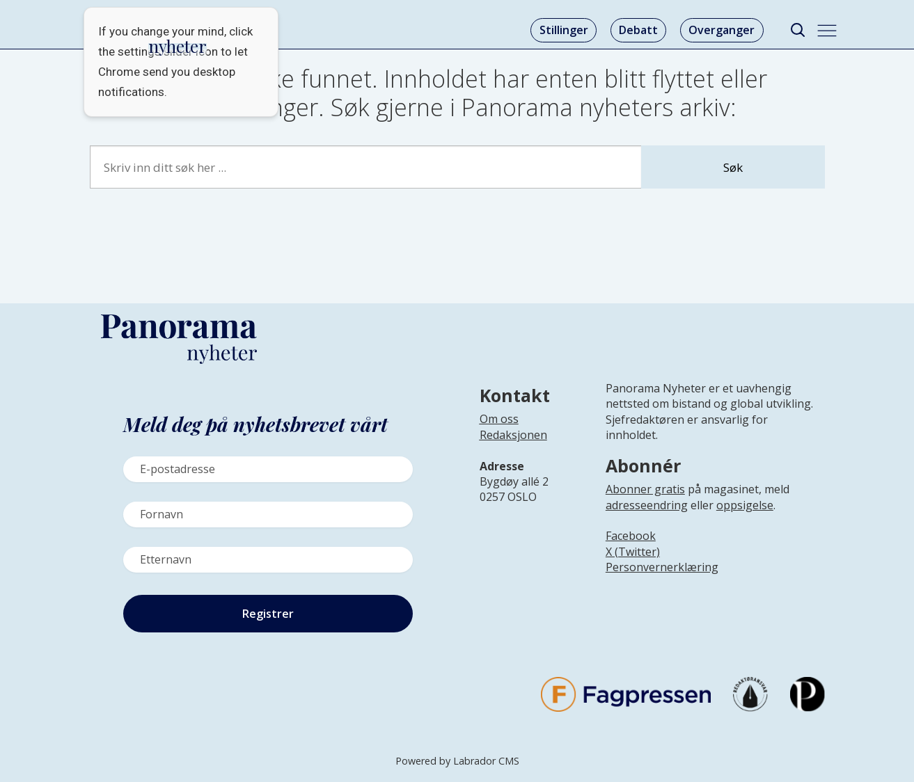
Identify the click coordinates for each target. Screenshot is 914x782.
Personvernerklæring (662, 567)
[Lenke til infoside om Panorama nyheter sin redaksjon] (513, 446)
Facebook (631, 535)
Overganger (721, 30)
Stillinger (563, 30)
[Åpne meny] (827, 30)
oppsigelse (744, 505)
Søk (733, 167)
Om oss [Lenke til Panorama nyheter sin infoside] (499, 418)
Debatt (638, 30)
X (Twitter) (633, 551)
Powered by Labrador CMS (457, 760)
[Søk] (798, 30)
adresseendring (647, 505)
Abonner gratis (645, 489)
